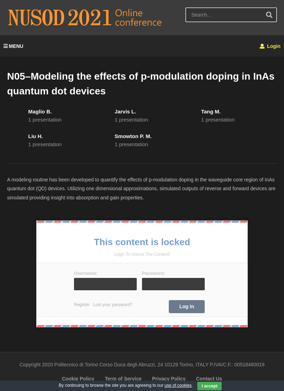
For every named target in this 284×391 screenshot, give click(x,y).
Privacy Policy (168, 378)
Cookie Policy (78, 378)
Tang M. (211, 111)
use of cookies (178, 385)
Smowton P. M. (133, 136)
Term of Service (123, 378)
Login (270, 46)
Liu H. (35, 136)
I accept (209, 386)
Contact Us (209, 378)
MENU (13, 46)
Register (82, 304)
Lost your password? (112, 304)
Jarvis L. (125, 111)
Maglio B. (40, 111)
